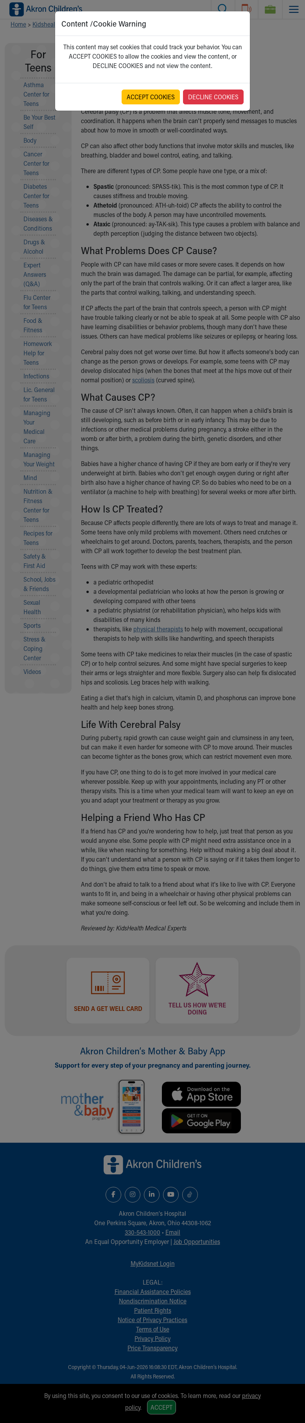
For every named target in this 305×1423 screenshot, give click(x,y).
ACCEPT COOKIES (151, 97)
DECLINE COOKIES (213, 97)
